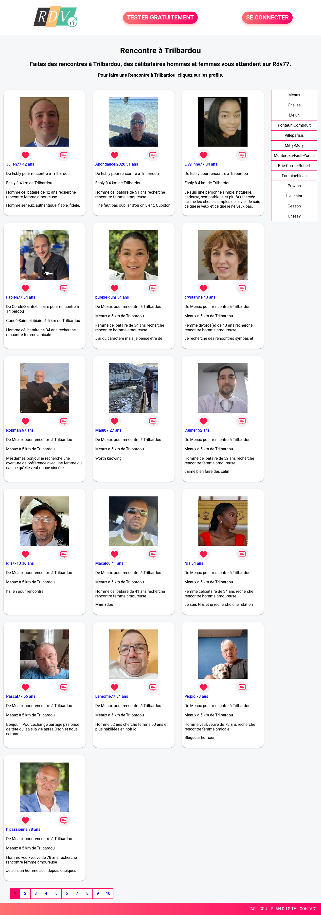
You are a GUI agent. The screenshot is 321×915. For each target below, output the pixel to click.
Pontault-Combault (294, 125)
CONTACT (308, 908)
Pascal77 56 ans (20, 696)
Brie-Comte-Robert (294, 165)
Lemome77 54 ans (111, 696)
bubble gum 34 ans (112, 297)
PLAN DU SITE (283, 908)
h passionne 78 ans (23, 829)
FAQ (252, 908)
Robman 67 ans (20, 430)
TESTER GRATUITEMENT (160, 17)
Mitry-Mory (294, 145)
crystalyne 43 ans (199, 297)
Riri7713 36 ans (20, 563)
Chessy (294, 216)
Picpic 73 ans (196, 696)
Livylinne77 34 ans (200, 164)
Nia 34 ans (193, 563)
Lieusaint (294, 196)
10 (108, 893)
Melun (294, 115)
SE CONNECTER (267, 17)
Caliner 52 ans (197, 430)
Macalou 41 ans (109, 563)
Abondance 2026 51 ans (116, 164)
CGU (263, 908)
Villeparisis (294, 135)
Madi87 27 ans (108, 430)
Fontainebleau (294, 175)
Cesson (294, 206)
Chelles (294, 105)
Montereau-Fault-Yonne (294, 155)
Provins (294, 186)
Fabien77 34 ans (20, 297)
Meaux (294, 95)
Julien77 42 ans (20, 164)
